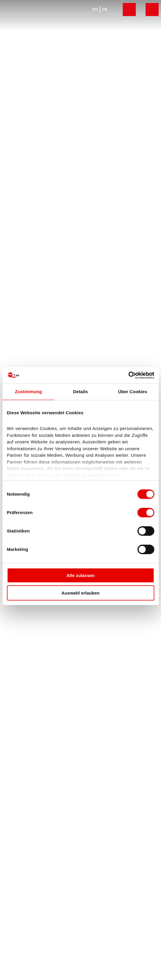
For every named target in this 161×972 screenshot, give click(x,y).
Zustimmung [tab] (28, 391)
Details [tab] (80, 391)
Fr (104, 9)
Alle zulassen (80, 575)
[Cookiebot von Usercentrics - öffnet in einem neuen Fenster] (128, 375)
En (95, 9)
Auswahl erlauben (80, 592)
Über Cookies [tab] (132, 391)
